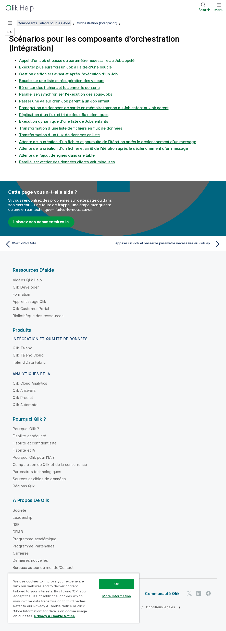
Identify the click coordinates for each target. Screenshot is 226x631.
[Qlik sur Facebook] (208, 594)
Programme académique (34, 539)
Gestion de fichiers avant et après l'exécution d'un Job (68, 74)
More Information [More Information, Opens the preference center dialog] (116, 596)
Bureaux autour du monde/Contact (43, 567)
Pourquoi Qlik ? (26, 429)
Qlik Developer (26, 287)
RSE (16, 524)
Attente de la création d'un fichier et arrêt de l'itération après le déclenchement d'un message (103, 148)
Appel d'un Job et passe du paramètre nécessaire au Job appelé (76, 60)
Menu (219, 10)
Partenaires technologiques (37, 471)
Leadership (23, 517)
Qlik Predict (23, 397)
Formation (21, 294)
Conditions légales (160, 607)
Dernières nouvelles (30, 560)
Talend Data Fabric (29, 362)
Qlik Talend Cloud (28, 355)
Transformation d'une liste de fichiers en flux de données (70, 128)
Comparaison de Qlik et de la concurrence (50, 464)
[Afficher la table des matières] (10, 23)
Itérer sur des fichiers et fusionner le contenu (59, 87)
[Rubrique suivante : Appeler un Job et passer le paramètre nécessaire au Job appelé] (168, 244)
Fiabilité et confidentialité (35, 443)
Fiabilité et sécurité (29, 436)
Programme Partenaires (34, 546)
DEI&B (18, 532)
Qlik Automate (25, 405)
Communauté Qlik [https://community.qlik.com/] (162, 593)
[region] (73, 598)
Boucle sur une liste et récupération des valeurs (61, 80)
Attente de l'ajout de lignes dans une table (56, 155)
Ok (116, 584)
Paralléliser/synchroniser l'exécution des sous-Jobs (65, 94)
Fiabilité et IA (24, 450)
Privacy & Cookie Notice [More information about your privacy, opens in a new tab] (54, 616)
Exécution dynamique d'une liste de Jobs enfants (63, 121)
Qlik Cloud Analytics (30, 383)
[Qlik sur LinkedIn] (199, 594)
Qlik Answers (24, 390)
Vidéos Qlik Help (27, 280)
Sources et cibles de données (39, 479)
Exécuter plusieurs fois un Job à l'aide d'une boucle (65, 67)
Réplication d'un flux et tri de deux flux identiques (63, 114)
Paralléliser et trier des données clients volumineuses (67, 161)
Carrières (21, 553)
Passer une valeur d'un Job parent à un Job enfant (64, 101)
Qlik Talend (22, 348)
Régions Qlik (24, 486)
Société (19, 510)
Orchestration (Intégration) (97, 23)
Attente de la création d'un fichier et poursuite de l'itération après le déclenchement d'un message (107, 141)
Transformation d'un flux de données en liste (59, 134)
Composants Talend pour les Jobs (44, 23)
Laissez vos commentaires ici (41, 221)
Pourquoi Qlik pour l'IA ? (34, 457)
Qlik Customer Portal (31, 308)
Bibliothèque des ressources (38, 316)
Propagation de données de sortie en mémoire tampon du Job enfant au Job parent (94, 107)
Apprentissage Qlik (29, 301)
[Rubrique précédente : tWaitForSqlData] (57, 244)
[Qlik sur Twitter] (189, 594)
